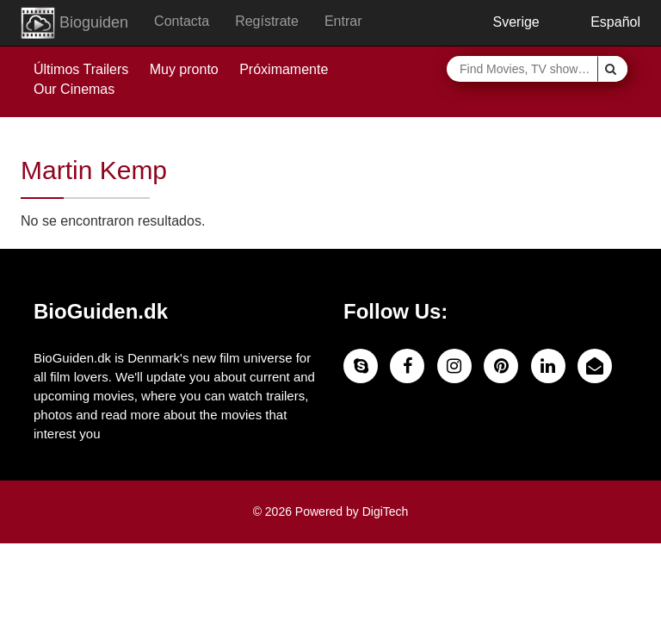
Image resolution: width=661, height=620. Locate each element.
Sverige (503, 22)
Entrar (343, 21)
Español (602, 22)
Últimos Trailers (81, 69)
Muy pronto (184, 69)
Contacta (181, 21)
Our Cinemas (74, 89)
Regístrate (267, 21)
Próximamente (283, 69)
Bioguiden (74, 23)
